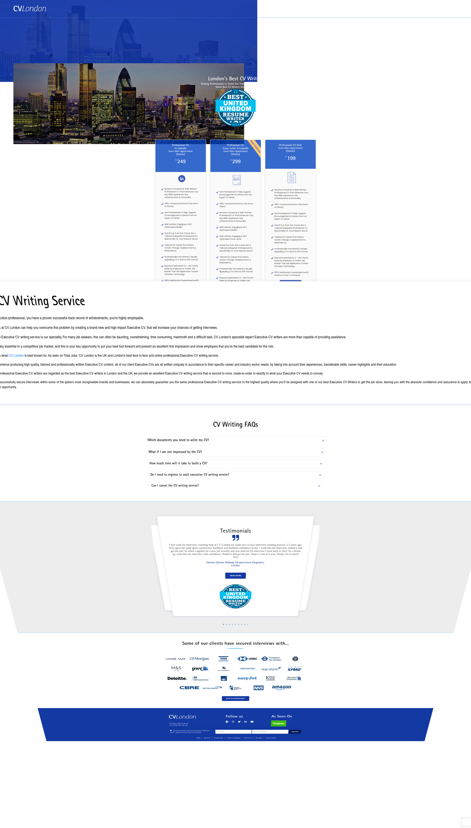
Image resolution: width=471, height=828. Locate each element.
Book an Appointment (415, 6)
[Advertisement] (235, 38)
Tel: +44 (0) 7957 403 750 (444, 12)
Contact (452, 6)
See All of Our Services (235, 319)
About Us (437, 6)
